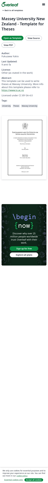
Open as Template (12, 38)
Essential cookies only (13, 480)
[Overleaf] (10, 4)
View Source (34, 38)
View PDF (8, 45)
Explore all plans (24, 254)
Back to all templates (12, 10)
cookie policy (22, 476)
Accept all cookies (34, 480)
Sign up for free (24, 248)
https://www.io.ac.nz (13, 90)
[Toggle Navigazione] (43, 4)
